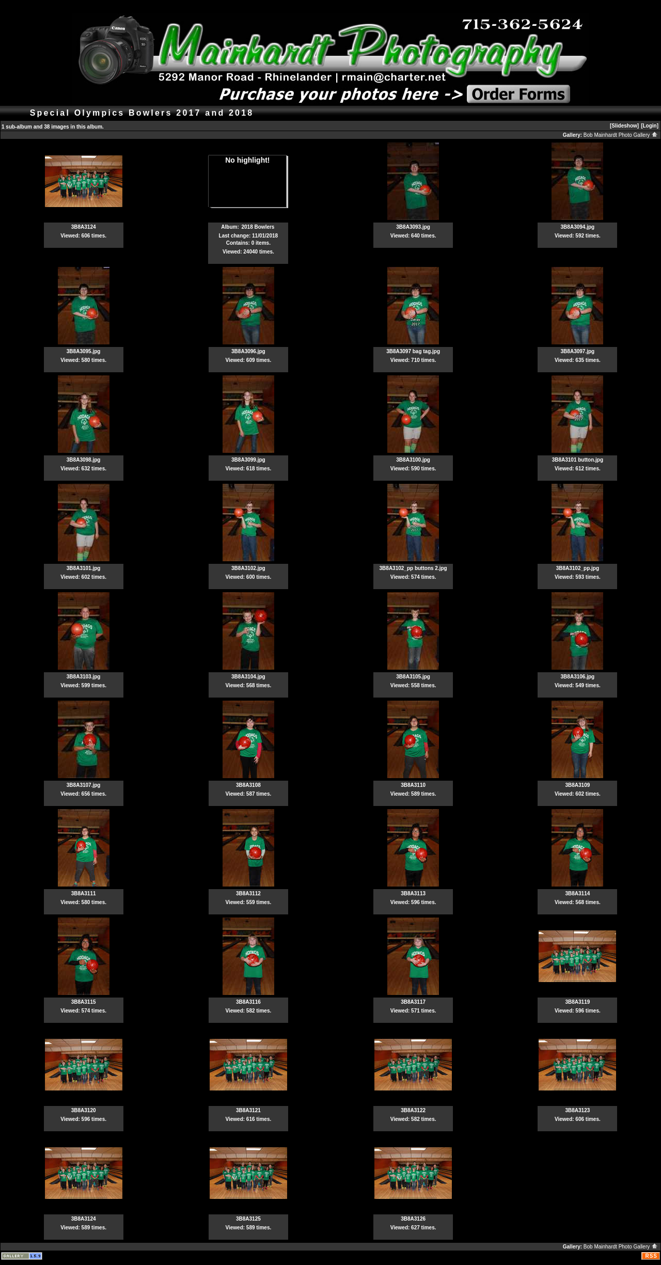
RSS (651, 1256)
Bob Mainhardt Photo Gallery (621, 135)
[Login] (649, 126)
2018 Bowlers (258, 227)
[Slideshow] (624, 126)
